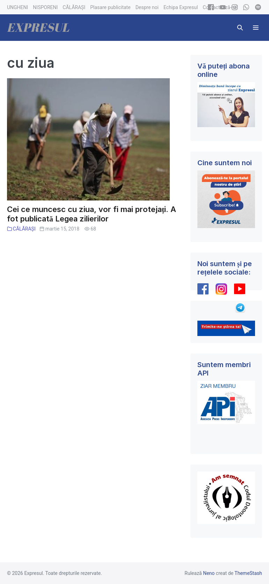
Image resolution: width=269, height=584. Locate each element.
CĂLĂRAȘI (24, 229)
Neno (209, 573)
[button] (240, 27)
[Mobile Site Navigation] (255, 27)
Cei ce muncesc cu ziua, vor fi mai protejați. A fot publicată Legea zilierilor (91, 214)
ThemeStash (248, 573)
